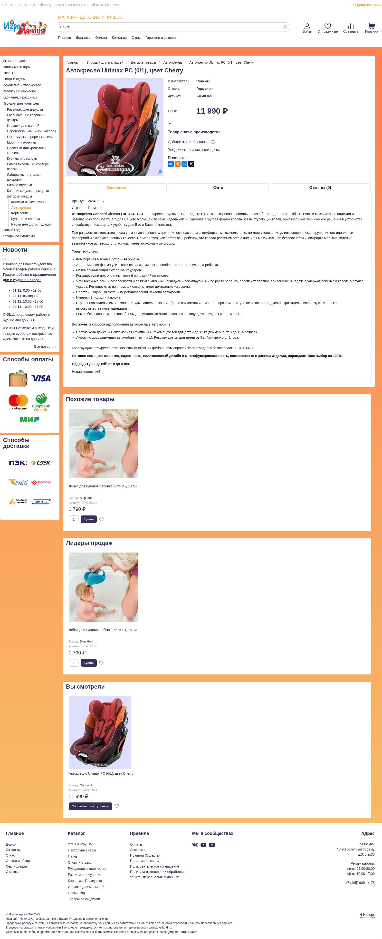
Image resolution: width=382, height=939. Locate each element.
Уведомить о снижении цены (194, 150)
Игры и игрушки (15, 61)
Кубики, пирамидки (22, 158)
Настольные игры (16, 67)
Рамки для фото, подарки (31, 224)
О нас (136, 38)
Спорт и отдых (14, 79)
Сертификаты (17, 866)
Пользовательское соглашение (154, 866)
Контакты (119, 38)
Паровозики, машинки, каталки (31, 131)
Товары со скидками (19, 236)
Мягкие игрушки (19, 185)
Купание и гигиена (25, 219)
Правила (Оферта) (145, 855)
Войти (307, 28)
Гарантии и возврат (160, 38)
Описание (116, 188)
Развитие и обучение (19, 91)
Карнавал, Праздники (20, 97)
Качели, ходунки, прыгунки (28, 191)
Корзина (371, 28)
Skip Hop (86, 498)
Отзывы (12, 872)
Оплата (101, 38)
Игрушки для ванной (23, 126)
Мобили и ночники (21, 142)
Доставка (83, 38)
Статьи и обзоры (19, 861)
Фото (218, 188)
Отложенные (327, 28)
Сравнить (350, 28)
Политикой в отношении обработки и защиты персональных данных (185, 923)
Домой (11, 844)
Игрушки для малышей (21, 103)
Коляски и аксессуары (28, 202)
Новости (15, 249)
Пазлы (8, 73)
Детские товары (19, 196)
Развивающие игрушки (25, 109)
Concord (203, 81)
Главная (64, 38)
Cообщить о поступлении (90, 806)
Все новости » (45, 346)
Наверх (367, 915)
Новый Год (11, 230)
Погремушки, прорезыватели (30, 137)
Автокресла (21, 207)
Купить (89, 519)
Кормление (20, 213)
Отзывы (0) (320, 188)
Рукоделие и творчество (22, 85)
